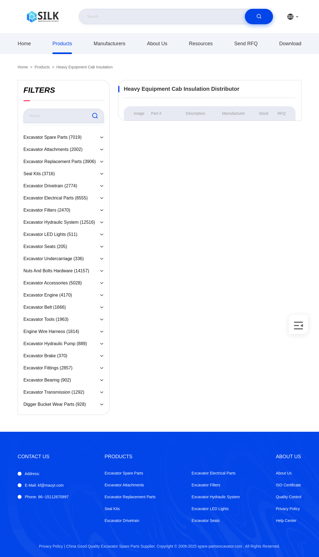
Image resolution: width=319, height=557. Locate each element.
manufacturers (109, 43)
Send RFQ (246, 43)
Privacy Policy (288, 509)
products (62, 43)
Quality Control (288, 497)
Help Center (286, 520)
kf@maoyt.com (44, 485)
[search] (259, 16)
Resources (201, 43)
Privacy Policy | (52, 546)
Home (24, 43)
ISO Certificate (288, 485)
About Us (157, 43)
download (290, 43)
